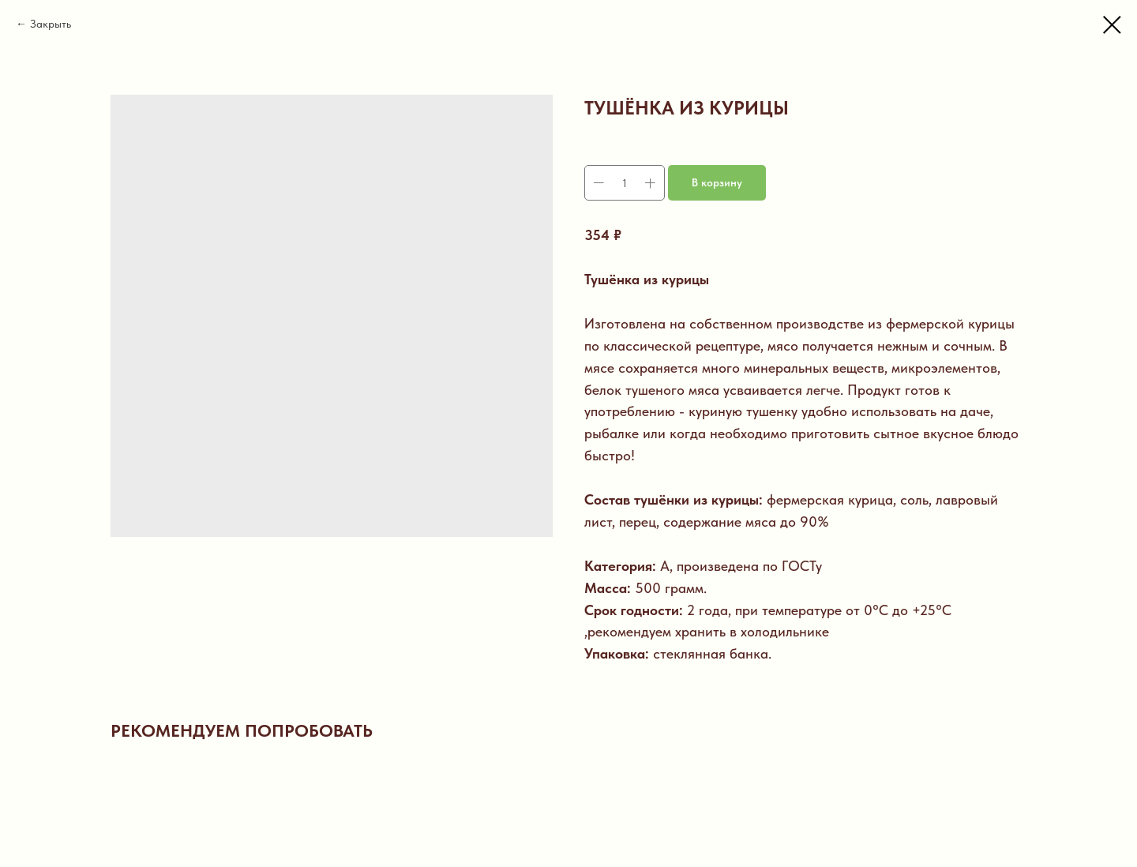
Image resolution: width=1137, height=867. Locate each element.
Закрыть (50, 23)
